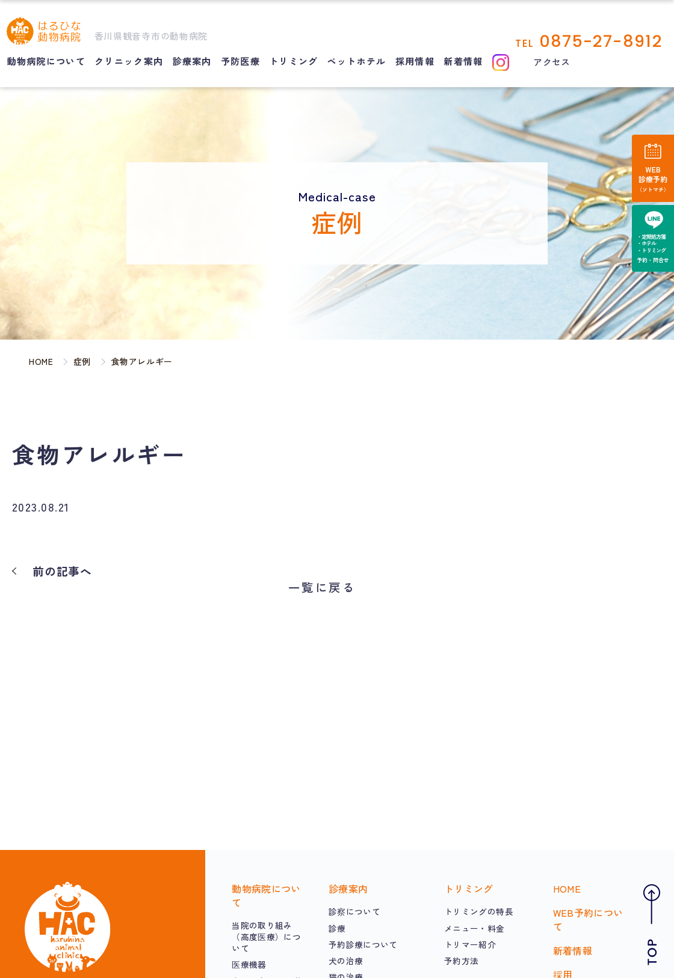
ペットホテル (356, 61)
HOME (567, 888)
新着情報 (463, 61)
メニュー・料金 (474, 928)
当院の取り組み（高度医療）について (266, 936)
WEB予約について (588, 919)
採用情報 (414, 61)
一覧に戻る (322, 587)
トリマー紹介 (470, 944)
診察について (354, 911)
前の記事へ (62, 571)
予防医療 (240, 61)
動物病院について (46, 61)
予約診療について (363, 944)
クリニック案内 (128, 61)
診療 (337, 928)
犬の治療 (346, 961)
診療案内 (191, 61)
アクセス (551, 61)
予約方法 (461, 961)
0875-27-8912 (600, 41)
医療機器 (249, 964)
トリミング (293, 61)
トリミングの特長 (478, 911)
